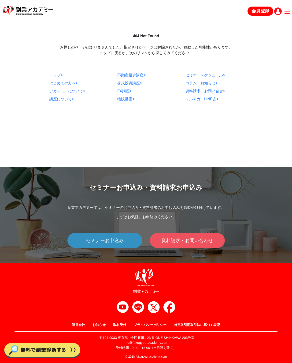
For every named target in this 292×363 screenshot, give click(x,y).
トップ (56, 75)
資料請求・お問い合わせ (187, 240)
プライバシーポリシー (150, 325)
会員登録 (260, 10)
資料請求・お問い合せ (205, 91)
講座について (61, 99)
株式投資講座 (129, 83)
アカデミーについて (67, 91)
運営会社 (78, 325)
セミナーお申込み (105, 240)
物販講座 (125, 99)
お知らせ (99, 325)
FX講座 (124, 91)
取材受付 (119, 325)
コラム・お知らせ (201, 83)
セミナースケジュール (205, 75)
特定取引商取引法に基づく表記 (197, 325)
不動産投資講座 (131, 75)
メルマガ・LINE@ (201, 99)
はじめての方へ (63, 83)
